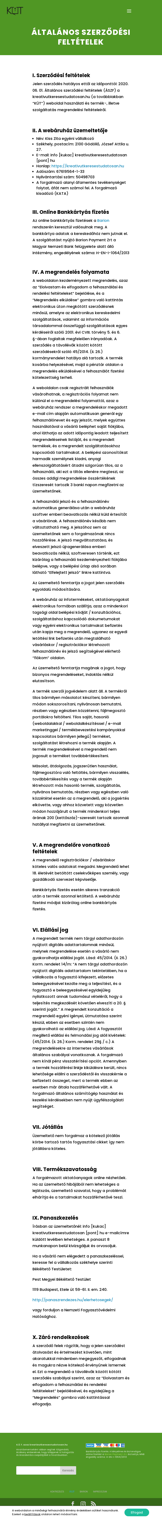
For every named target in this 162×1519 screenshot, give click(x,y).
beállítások (32, 1514)
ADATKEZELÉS (57, 1491)
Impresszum (100, 1491)
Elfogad (137, 1512)
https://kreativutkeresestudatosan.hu (87, 166)
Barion (103, 220)
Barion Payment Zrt (116, 1454)
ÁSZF (71, 1491)
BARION (84, 1491)
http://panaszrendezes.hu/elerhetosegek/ (72, 1299)
